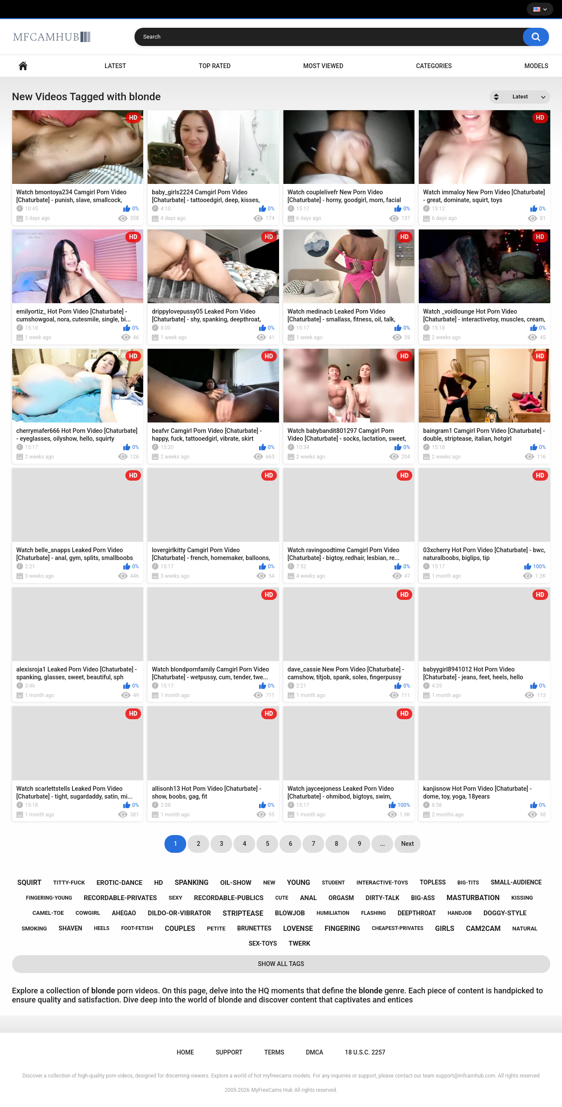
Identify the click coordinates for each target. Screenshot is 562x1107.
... (382, 843)
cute (281, 898)
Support (229, 1052)
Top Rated (214, 65)
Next (407, 843)
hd (158, 883)
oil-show (235, 883)
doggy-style (504, 913)
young (298, 882)
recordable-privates (120, 898)
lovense (298, 928)
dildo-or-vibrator (179, 913)
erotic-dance (119, 883)
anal (308, 898)
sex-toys (263, 943)
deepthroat (417, 913)
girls (444, 928)
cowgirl (88, 913)
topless (433, 882)
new (269, 882)
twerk (299, 943)
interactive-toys (382, 882)
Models (537, 65)
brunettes (254, 928)
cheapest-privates (398, 928)
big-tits (468, 883)
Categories (434, 65)
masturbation (473, 898)
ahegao (124, 913)
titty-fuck (69, 882)
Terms (274, 1052)
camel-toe (48, 913)
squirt (29, 882)
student (333, 883)
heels (101, 928)
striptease (243, 913)
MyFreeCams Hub (272, 1090)
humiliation (333, 913)
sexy (176, 897)
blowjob (290, 913)
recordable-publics (228, 898)
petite (216, 928)
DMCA (314, 1052)
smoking (34, 928)
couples (180, 928)
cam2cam (483, 928)
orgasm (341, 897)
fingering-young (49, 898)
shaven (70, 928)
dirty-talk (383, 897)
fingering (342, 928)
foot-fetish (137, 928)
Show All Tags (281, 963)
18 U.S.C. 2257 (365, 1052)
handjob (459, 913)
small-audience (516, 882)
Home (23, 66)
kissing (522, 897)
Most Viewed (323, 65)
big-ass (423, 897)
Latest (115, 65)
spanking (191, 882)
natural (524, 928)
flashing (373, 913)
